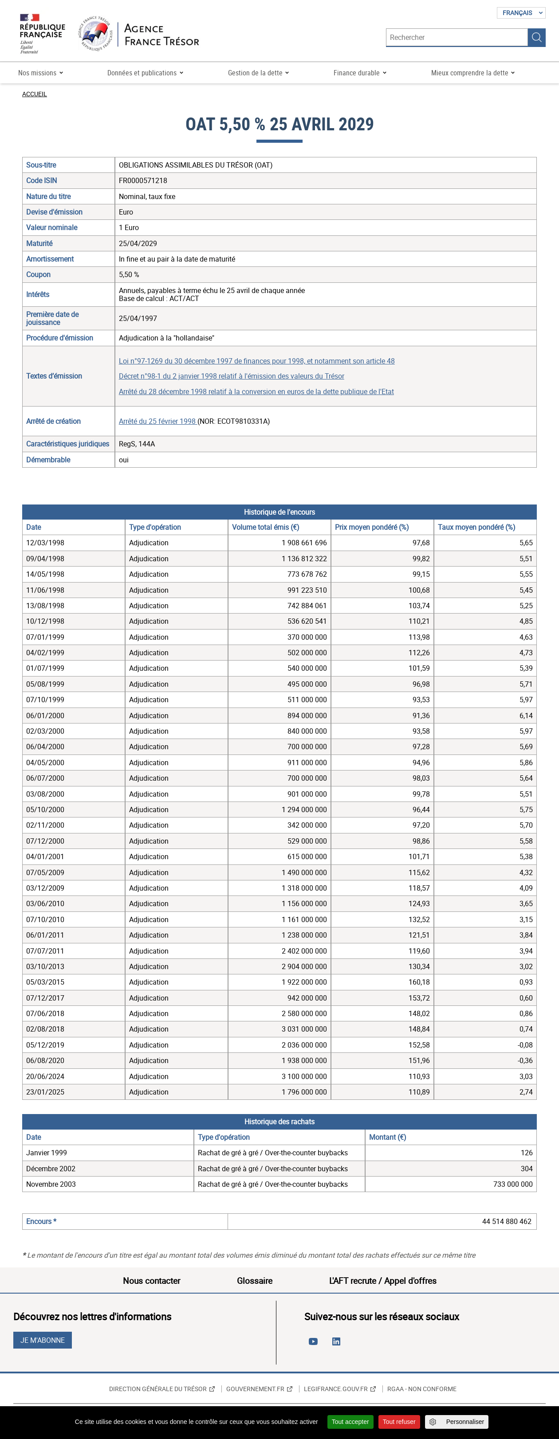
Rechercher (537, 37)
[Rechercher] (457, 37)
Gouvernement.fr (255, 1388)
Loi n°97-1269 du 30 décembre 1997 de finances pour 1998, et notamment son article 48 (257, 361)
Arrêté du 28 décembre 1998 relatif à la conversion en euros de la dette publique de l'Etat (256, 391)
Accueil (34, 94)
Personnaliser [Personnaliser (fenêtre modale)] (465, 1421)
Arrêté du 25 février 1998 (158, 421)
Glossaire (254, 1280)
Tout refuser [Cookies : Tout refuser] (399, 1421)
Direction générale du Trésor (158, 1388)
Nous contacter (151, 1280)
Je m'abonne (42, 1340)
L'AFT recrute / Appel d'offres (383, 1280)
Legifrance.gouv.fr (336, 1388)
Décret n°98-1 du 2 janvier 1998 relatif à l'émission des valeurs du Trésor (231, 376)
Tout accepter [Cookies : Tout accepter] (350, 1421)
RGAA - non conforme (422, 1388)
